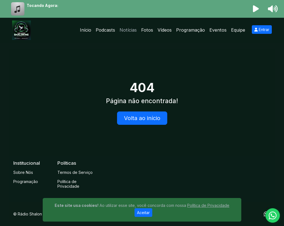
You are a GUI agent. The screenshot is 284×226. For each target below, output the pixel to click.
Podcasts (105, 30)
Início (85, 30)
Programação (190, 30)
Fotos (147, 30)
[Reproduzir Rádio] (256, 9)
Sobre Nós (23, 172)
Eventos (218, 30)
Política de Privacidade (68, 184)
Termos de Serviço (75, 172)
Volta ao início (142, 118)
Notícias (128, 30)
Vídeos (165, 30)
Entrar (261, 29)
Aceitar (143, 212)
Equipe (238, 30)
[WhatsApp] (272, 215)
